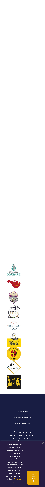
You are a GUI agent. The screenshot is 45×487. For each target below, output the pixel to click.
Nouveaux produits (22, 417)
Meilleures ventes (23, 423)
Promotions (22, 411)
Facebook (22, 403)
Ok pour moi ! (33, 477)
